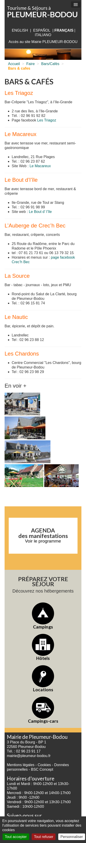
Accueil (14, 64)
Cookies (44, 765)
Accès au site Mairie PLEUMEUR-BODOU (43, 42)
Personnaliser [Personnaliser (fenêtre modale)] (72, 837)
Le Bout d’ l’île (40, 212)
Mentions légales (20, 765)
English (20, 30)
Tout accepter (16, 837)
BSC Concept (42, 769)
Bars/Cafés (50, 64)
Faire (30, 64)
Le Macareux (40, 166)
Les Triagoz (46, 120)
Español (41, 30)
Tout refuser (43, 837)
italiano (43, 35)
